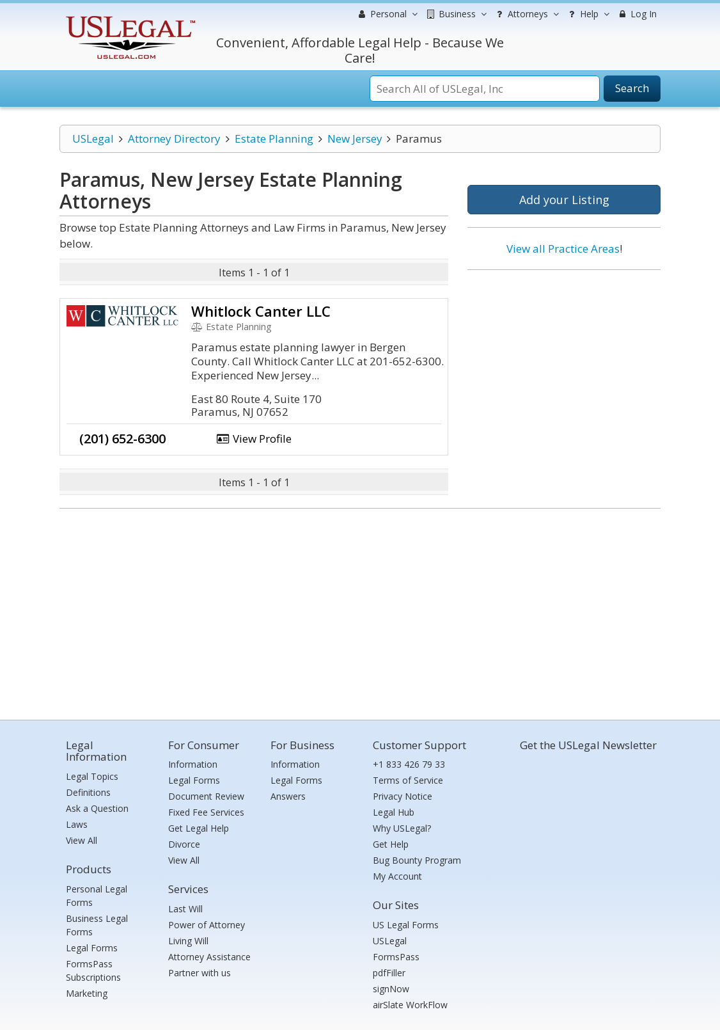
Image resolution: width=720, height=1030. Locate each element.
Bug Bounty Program (417, 860)
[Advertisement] (564, 363)
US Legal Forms (406, 925)
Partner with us (199, 973)
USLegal (93, 138)
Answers (288, 796)
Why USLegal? (402, 828)
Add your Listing (564, 199)
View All (81, 840)
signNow (391, 989)
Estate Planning (274, 138)
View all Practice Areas (563, 248)
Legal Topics (92, 776)
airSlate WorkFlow (410, 1005)
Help (587, 14)
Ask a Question (97, 808)
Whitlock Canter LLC (261, 311)
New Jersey (354, 138)
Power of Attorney (206, 925)
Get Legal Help (198, 828)
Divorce (184, 844)
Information (192, 764)
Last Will (185, 909)
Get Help (391, 844)
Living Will (188, 941)
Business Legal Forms (97, 925)
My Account (397, 876)
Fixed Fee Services (206, 812)
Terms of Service (408, 780)
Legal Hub (393, 812)
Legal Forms (92, 948)
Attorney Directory (174, 138)
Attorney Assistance (209, 957)
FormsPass (396, 957)
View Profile (254, 438)
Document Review (206, 796)
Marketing (86, 993)
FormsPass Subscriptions (93, 970)
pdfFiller (389, 973)
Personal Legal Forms (96, 895)
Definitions (88, 792)
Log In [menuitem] (636, 14)
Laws (77, 824)
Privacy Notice (402, 796)
